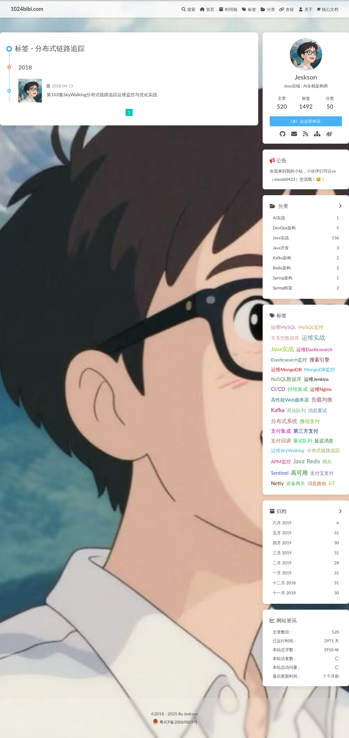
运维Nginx (321, 389)
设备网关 (295, 483)
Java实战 (282, 348)
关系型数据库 (285, 338)
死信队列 (296, 410)
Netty (277, 483)
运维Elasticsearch (314, 349)
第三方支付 (305, 431)
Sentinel (280, 473)
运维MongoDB (286, 369)
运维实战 (313, 337)
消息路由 (316, 483)
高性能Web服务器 (290, 399)
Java (298, 461)
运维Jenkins (316, 379)
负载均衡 (321, 399)
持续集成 (298, 389)
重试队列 (302, 440)
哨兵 (327, 461)
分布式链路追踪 (323, 450)
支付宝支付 (322, 473)
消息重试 (317, 410)
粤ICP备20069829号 (178, 721)
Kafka (277, 410)
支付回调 (281, 441)
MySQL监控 (310, 327)
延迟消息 (324, 440)
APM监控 (281, 461)
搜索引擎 (320, 360)
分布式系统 (284, 421)
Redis (313, 461)
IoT (332, 483)
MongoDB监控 (319, 369)
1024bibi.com (27, 9)
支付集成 (281, 431)
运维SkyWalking (287, 450)
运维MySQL (283, 327)
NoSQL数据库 (286, 379)
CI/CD (278, 389)
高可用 (299, 472)
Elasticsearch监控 (289, 359)
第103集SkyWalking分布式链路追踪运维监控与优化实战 (102, 94)
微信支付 (310, 421)
